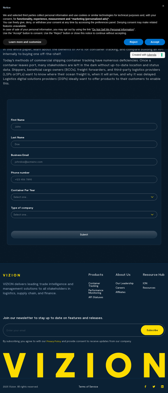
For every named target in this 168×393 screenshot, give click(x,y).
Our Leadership (125, 283)
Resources (149, 287)
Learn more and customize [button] (25, 41)
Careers (120, 287)
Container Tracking (94, 284)
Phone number (20, 172)
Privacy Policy (54, 341)
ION (145, 283)
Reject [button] (133, 41)
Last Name (17, 137)
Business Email (20, 154)
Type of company (22, 207)
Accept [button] (155, 41)
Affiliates (120, 292)
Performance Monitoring (95, 291)
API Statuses (95, 297)
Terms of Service (88, 386)
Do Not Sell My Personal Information (113, 29)
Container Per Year (23, 190)
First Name (17, 119)
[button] (163, 6)
